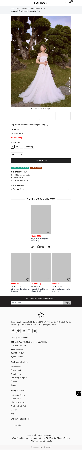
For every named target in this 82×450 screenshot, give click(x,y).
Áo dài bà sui (16, 367)
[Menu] (12, 3)
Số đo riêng (29, 147)
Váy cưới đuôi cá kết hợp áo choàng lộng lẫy (40, 290)
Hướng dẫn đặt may (18, 395)
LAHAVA (18, 425)
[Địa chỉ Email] (37, 303)
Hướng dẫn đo (16, 399)
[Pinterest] (18, 331)
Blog (12, 414)
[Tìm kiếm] (65, 3)
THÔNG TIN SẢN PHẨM (40, 172)
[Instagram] (29, 331)
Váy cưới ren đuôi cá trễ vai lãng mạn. (20, 290)
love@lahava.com (19, 346)
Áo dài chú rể (16, 371)
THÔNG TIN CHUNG (40, 185)
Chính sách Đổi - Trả (18, 407)
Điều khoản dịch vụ (18, 403)
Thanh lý (14, 386)
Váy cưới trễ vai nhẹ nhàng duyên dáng (40, 240)
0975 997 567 (18, 354)
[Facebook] (13, 331)
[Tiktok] (34, 331)
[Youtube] (24, 331)
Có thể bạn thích (41, 247)
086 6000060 (18, 357)
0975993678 (18, 350)
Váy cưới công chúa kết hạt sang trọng (61, 290)
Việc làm (14, 410)
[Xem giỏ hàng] (70, 3)
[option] (41, 62)
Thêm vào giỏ (40, 161)
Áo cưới (14, 382)
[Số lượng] (17, 155)
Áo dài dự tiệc (16, 374)
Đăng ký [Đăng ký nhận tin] (67, 303)
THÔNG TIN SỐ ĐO (40, 190)
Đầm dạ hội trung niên (19, 378)
